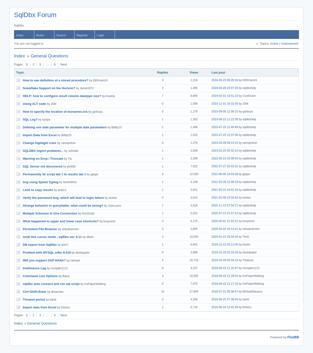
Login (100, 35)
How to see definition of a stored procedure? (55, 80)
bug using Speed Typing (40, 182)
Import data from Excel (39, 307)
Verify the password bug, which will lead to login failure (63, 198)
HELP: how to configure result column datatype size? (62, 96)
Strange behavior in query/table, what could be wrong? (63, 205)
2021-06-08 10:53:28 (225, 174)
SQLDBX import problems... (43, 151)
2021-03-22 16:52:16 (225, 189)
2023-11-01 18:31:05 (225, 103)
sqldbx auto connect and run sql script (51, 284)
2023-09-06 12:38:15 (225, 111)
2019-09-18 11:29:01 (225, 276)
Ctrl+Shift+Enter (35, 291)
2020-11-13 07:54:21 (225, 205)
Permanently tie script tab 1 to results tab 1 (54, 174)
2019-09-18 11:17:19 (225, 283)
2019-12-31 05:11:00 (225, 244)
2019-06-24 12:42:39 (225, 307)
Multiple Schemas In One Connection (50, 213)
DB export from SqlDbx (40, 244)
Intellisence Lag (34, 268)
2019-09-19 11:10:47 (225, 268)
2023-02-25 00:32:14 (225, 150)
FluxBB (293, 337)
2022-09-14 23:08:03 (225, 158)
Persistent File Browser (40, 229)
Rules (40, 35)
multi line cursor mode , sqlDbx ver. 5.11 (52, 237)
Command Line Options (40, 276)
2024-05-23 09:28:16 (225, 80)
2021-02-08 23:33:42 (225, 197)
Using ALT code (34, 104)
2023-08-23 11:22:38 (225, 119)
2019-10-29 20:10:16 (225, 252)
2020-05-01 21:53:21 (225, 221)
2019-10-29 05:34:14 (225, 260)
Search (61, 35)
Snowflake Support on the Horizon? (49, 88)
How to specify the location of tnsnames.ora (55, 111)
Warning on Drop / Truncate (43, 158)
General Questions (49, 55)
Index (20, 35)
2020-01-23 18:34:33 (225, 236)
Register (82, 35)
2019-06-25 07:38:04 (225, 299)
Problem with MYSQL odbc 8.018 (47, 252)
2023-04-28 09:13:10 (225, 142)
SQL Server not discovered (42, 166)
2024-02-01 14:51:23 (225, 96)
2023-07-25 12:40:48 (225, 127)
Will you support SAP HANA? (44, 260)
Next (64, 64)
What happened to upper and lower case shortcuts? (61, 221)
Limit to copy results (38, 190)
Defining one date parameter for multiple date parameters (65, 127)
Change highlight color (40, 143)
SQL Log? (30, 119)
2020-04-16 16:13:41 (225, 229)
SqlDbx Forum (35, 15)
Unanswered (289, 43)
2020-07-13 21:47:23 (225, 213)
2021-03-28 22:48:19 (225, 182)
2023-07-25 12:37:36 (225, 135)
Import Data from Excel (40, 135)
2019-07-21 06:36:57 (225, 291)
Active (274, 43)
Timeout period (34, 299)
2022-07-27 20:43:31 (225, 166)
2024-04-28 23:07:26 (225, 88)
